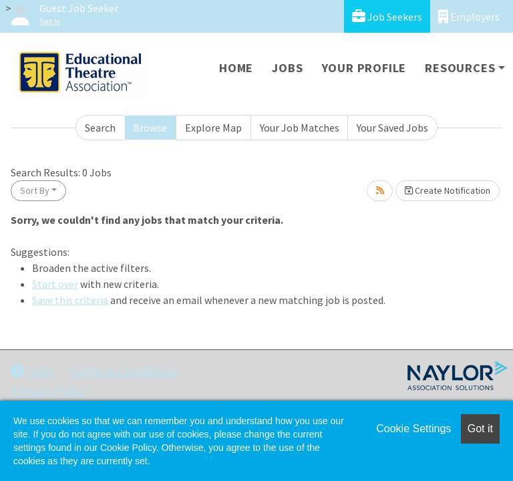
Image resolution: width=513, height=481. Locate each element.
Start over (55, 284)
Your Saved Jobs (392, 127)
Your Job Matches (299, 127)
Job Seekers (387, 16)
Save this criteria (70, 300)
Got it (480, 428)
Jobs (287, 67)
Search (100, 127)
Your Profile (364, 67)
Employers (469, 16)
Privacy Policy (49, 390)
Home (236, 67)
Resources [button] (460, 67)
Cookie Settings (413, 428)
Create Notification (447, 190)
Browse (150, 127)
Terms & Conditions (123, 370)
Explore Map (213, 127)
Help (33, 370)
